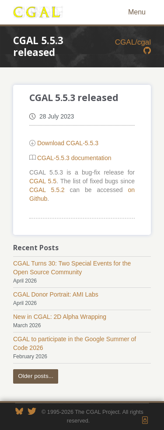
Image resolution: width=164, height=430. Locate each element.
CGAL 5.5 (42, 181)
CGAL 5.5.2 (47, 189)
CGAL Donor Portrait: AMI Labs (55, 294)
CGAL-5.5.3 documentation (74, 157)
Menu (137, 12)
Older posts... (35, 376)
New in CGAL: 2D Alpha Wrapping (59, 316)
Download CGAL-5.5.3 (67, 143)
